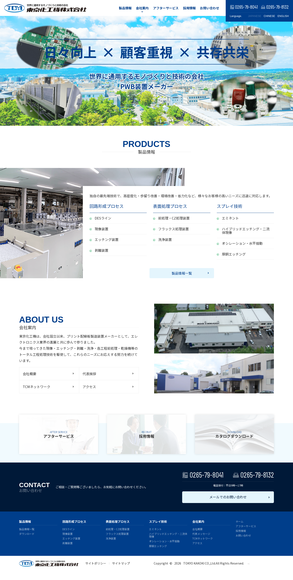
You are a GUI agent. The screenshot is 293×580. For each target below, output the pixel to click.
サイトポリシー (95, 563)
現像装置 (101, 228)
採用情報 (189, 8)
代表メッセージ (201, 533)
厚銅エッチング (234, 254)
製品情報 (125, 8)
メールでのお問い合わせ (228, 496)
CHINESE (269, 16)
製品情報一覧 (182, 273)
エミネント (230, 218)
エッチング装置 (106, 239)
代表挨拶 (89, 373)
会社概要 (29, 373)
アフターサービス (166, 8)
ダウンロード (26, 533)
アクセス (89, 386)
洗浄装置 (165, 239)
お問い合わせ (209, 8)
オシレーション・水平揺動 (242, 243)
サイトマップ (121, 563)
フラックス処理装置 (173, 228)
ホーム (239, 521)
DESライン (103, 218)
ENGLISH (283, 16)
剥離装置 (101, 250)
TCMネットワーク (36, 386)
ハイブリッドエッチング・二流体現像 (245, 230)
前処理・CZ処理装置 (174, 218)
